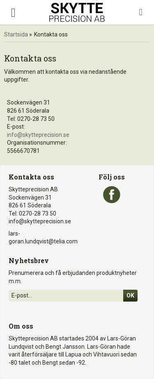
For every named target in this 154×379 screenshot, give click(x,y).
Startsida (16, 34)
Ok (130, 295)
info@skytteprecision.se (38, 135)
